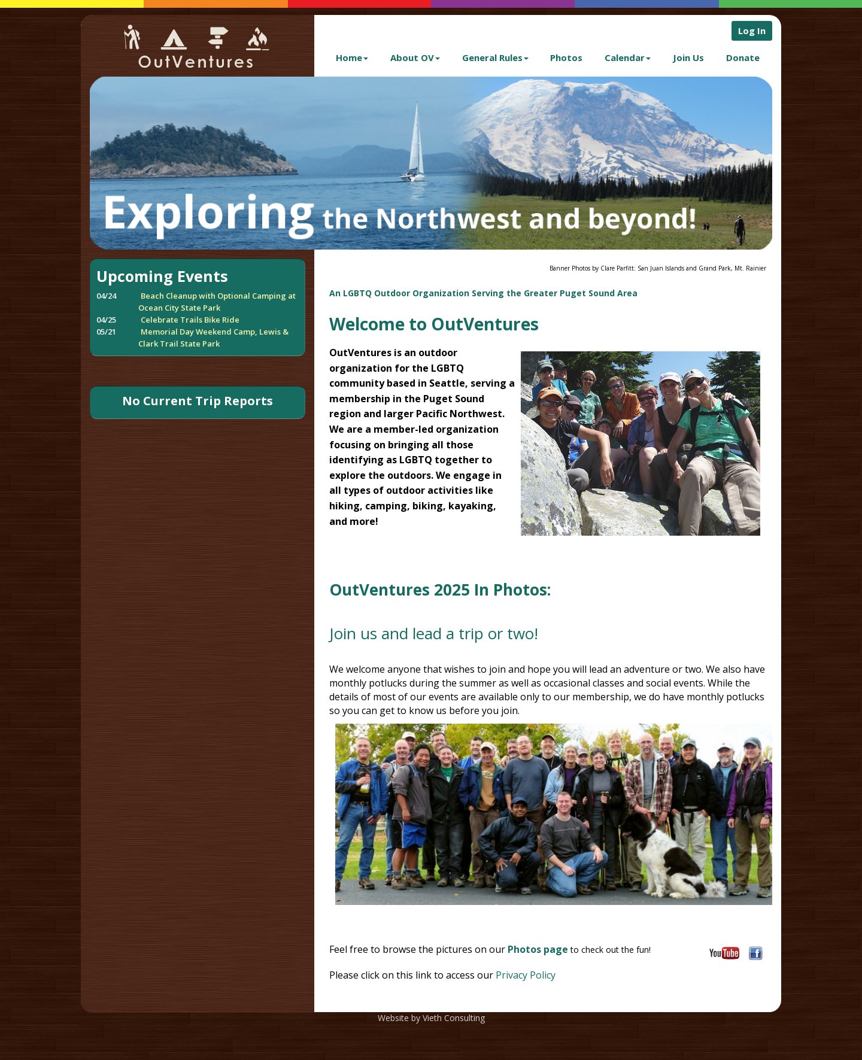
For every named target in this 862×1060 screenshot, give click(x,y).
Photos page (538, 949)
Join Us (688, 57)
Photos (566, 57)
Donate (743, 57)
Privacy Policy (524, 975)
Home (352, 57)
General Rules (495, 57)
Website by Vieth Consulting (431, 1017)
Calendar (628, 57)
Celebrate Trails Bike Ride (190, 319)
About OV (415, 57)
